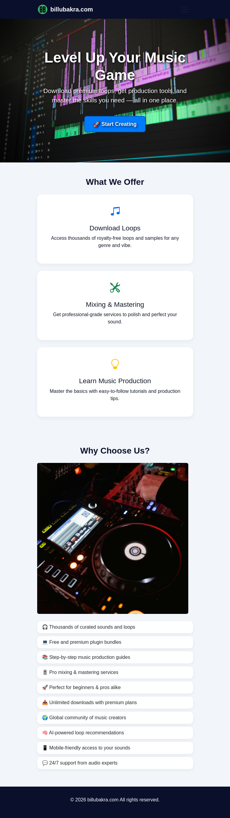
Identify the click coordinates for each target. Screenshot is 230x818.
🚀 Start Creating (115, 124)
